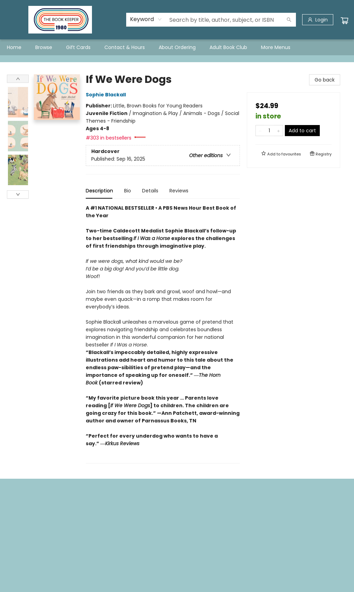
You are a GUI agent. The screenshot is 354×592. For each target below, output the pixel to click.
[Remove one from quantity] (260, 130)
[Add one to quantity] (278, 130)
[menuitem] (14, 47)
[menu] (177, 47)
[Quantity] (269, 130)
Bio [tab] (127, 190)
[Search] (289, 20)
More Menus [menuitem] (275, 47)
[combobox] (146, 19)
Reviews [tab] (178, 190)
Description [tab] (99, 190)
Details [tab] (150, 190)
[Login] (317, 19)
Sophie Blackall (107, 94)
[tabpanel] (163, 334)
